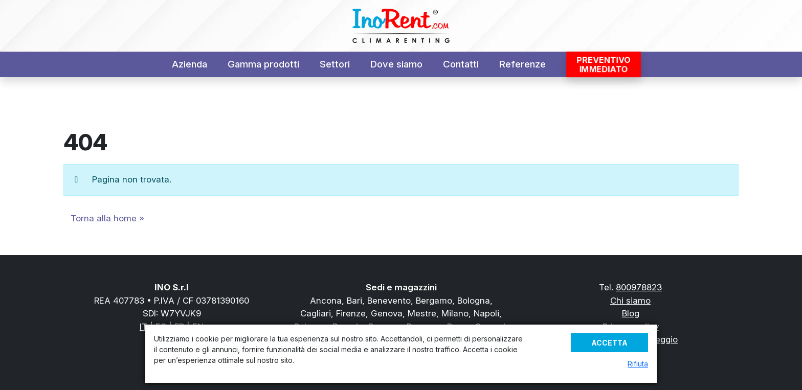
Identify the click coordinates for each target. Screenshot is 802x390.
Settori (335, 64)
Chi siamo (630, 300)
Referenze (522, 64)
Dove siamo (396, 64)
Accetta (609, 342)
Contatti (461, 64)
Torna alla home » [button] (107, 218)
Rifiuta (638, 363)
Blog (630, 313)
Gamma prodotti (263, 64)
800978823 (639, 287)
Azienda (189, 64)
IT (143, 327)
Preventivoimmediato (603, 64)
